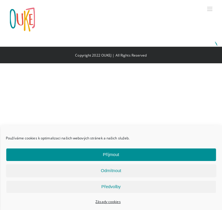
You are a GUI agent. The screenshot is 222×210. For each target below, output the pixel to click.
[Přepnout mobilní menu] (210, 9)
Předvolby (111, 186)
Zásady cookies (107, 201)
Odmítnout (111, 170)
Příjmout (111, 154)
